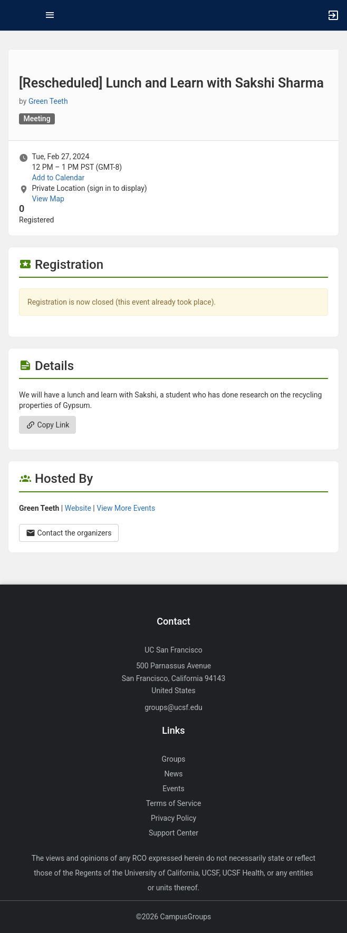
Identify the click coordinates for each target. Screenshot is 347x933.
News (173, 774)
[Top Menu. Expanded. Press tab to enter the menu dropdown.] (50, 15)
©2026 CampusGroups (173, 916)
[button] (13, 15)
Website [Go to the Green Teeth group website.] (78, 508)
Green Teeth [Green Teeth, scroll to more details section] (48, 101)
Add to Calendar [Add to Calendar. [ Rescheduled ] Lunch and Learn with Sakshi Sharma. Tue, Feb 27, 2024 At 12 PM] (58, 177)
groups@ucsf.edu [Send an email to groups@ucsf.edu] (173, 707)
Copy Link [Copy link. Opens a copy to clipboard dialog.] (47, 425)
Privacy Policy (173, 818)
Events (173, 788)
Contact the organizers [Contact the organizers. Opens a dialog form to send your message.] (69, 533)
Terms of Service (173, 803)
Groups (174, 759)
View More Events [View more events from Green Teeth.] (126, 508)
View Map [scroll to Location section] (48, 199)
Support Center (173, 833)
